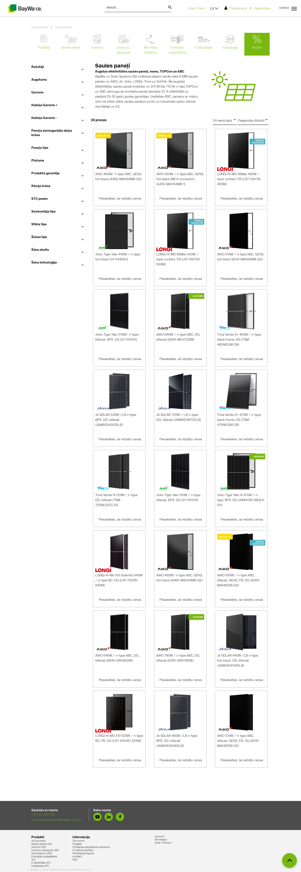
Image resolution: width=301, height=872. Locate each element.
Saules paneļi (63, 27)
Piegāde (77, 844)
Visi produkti (38, 841)
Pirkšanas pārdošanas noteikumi (91, 847)
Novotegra (161, 840)
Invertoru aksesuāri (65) (45, 850)
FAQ (75, 860)
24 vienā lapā (225, 119)
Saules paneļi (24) (41, 844)
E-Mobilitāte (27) (41, 863)
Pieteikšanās (235, 8)
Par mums (78, 841)
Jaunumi (159, 836)
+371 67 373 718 (42, 815)
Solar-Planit (196, 8)
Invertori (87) (38, 847)
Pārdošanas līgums (83, 853)
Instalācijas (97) (40, 866)
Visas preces (39, 27)
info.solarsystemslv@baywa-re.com (56, 820)
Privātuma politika (83, 850)
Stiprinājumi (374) (41, 853)
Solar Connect (163, 843)
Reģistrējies (262, 8)
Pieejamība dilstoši (253, 119)
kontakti (77, 856)
